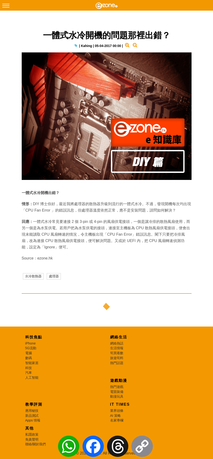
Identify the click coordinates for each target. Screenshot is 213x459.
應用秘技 (31, 410)
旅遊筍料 (116, 358)
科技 (28, 368)
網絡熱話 (116, 343)
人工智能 (31, 377)
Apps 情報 (33, 420)
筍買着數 (116, 353)
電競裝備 (116, 392)
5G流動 (30, 348)
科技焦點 (33, 337)
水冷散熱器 (33, 276)
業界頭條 (116, 410)
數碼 (28, 358)
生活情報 (116, 348)
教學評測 (33, 404)
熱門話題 (116, 363)
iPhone (30, 343)
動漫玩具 (116, 396)
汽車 (28, 372)
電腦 (28, 353)
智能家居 (31, 363)
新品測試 (31, 415)
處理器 (54, 276)
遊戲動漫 (118, 380)
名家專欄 (116, 420)
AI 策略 (115, 415)
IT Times (120, 404)
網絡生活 (118, 337)
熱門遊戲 (116, 387)
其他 (29, 428)
